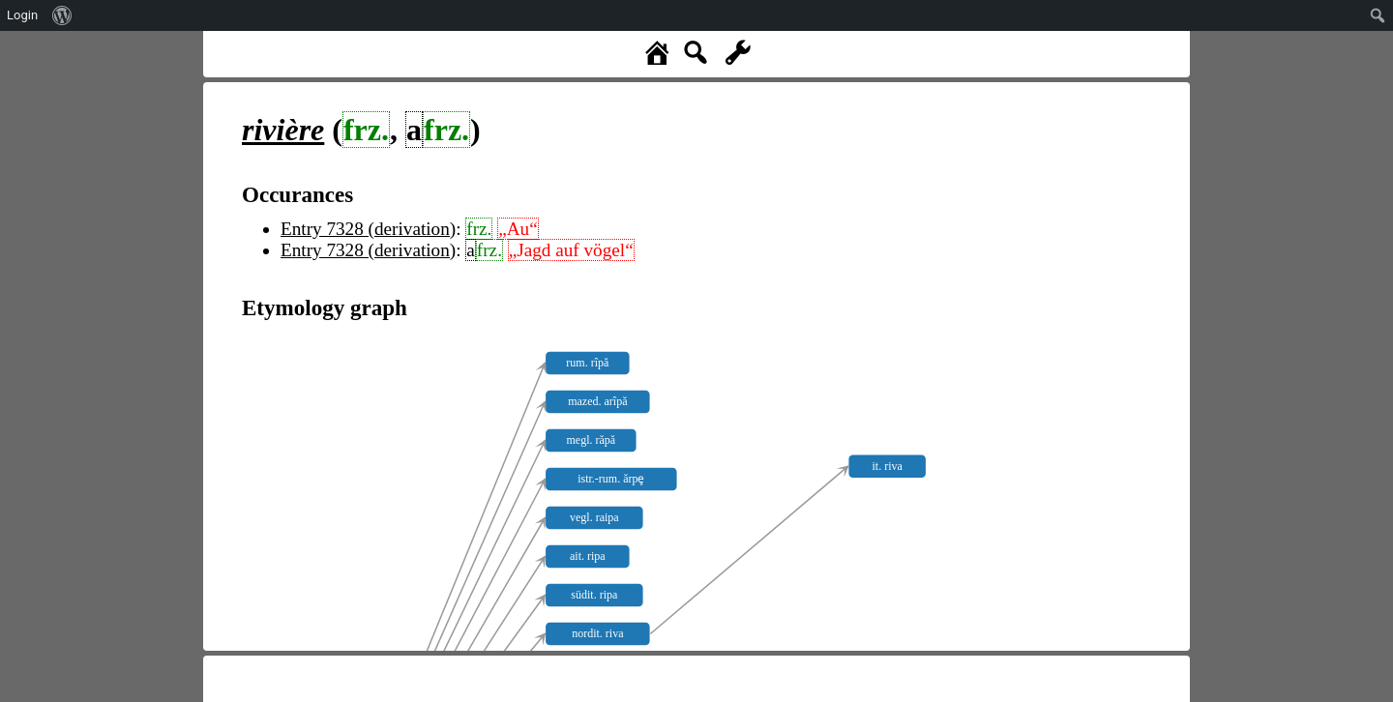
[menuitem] (62, 15)
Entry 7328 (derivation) (368, 229)
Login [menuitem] (22, 15)
